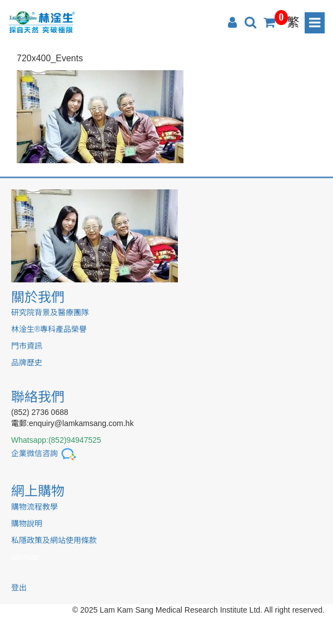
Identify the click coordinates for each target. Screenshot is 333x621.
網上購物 (37, 490)
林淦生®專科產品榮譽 (49, 329)
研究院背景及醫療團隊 (50, 312)
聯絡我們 (37, 396)
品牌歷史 (26, 362)
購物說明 (26, 523)
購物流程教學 (34, 506)
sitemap (24, 556)
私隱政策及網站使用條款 (54, 540)
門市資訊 (26, 345)
